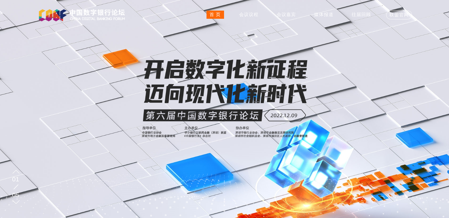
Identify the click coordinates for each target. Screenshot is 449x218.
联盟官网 (399, 14)
